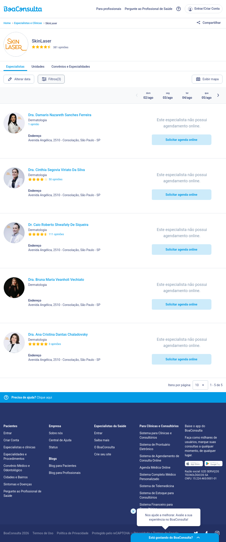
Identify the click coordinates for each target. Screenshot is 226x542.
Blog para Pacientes (62, 465)
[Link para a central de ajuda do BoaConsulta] (178, 8)
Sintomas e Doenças (18, 484)
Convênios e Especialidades (70, 68)
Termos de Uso (42, 533)
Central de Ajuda (60, 440)
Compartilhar (208, 23)
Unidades (38, 68)
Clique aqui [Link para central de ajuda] (31, 397)
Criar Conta (11, 440)
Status (53, 447)
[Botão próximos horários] (218, 95)
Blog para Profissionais (64, 473)
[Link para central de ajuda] (6, 397)
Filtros (51, 79)
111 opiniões (56, 234)
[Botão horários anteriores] (136, 95)
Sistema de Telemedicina (156, 486)
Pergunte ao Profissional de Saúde (148, 9)
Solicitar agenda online (181, 140)
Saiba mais (101, 440)
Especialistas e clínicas (19, 447)
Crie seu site (102, 454)
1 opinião (33, 124)
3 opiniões (55, 344)
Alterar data (18, 79)
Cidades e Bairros (16, 477)
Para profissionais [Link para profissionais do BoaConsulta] (108, 9)
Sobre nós (56, 433)
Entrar (8, 433)
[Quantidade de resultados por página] (200, 385)
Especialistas (15, 68)
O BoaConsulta (104, 447)
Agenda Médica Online (154, 467)
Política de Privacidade (73, 533)
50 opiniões (55, 179)
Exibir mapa (207, 79)
